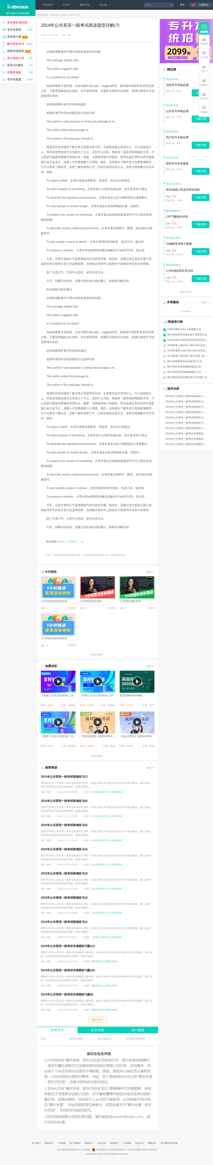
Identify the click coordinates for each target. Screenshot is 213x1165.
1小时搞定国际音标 (130, 601)
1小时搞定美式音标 (91, 601)
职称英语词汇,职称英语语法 (105, 961)
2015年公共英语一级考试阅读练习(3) (64, 873)
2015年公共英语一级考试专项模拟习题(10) (68, 970)
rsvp (43, 1038)
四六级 (103, 4)
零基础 (204, 41)
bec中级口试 (105, 1038)
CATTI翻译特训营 (177, 216)
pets (64, 15)
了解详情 (200, 118)
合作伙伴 (101, 1143)
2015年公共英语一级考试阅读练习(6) (64, 800)
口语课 (204, 55)
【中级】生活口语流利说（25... (97, 695)
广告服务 (61, 1143)
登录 (182, 4)
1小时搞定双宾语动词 (179, 270)
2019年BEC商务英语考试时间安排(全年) (189, 339)
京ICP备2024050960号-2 (69, 1149)
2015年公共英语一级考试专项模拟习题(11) (68, 946)
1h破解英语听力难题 (179, 243)
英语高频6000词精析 (131, 695)
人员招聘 (127, 1143)
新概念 (204, 82)
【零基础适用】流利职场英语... (97, 736)
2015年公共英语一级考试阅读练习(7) (64, 776)
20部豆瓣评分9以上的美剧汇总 (184, 329)
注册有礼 (204, 4)
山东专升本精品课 (177, 111)
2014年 (61, 541)
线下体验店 (75, 1143)
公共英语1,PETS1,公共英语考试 (107, 792)
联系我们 (114, 1143)
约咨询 (204, 96)
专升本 (66, 4)
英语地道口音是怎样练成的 (183, 189)
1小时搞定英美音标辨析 (54, 638)
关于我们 (36, 1143)
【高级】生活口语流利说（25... (58, 695)
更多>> (150, 571)
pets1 (71, 15)
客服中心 (89, 1143)
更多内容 (97, 1019)
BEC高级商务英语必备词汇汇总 (184, 361)
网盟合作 (152, 1143)
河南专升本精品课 (177, 84)
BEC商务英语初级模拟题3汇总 (184, 366)
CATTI (204, 68)
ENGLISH (55, 15)
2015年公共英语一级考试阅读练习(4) (64, 849)
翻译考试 (85, 4)
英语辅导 (48, 4)
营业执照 (86, 1149)
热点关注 (139, 1143)
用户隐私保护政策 (169, 1143)
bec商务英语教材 (135, 1038)
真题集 (204, 110)
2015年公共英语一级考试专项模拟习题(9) (67, 994)
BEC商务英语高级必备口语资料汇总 (187, 334)
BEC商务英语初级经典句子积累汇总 (187, 377)
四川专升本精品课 (177, 137)
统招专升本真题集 (177, 163)
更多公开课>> (186, 292)
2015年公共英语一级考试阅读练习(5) (64, 825)
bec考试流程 (76, 1038)
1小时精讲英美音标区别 (54, 601)
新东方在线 (42, 15)
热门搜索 (138, 1030)
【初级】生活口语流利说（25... (58, 736)
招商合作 (49, 1143)
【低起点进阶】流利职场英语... (137, 736)
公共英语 (72, 541)
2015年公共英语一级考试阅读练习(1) (64, 921)
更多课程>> (97, 654)
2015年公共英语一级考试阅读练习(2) (64, 897)
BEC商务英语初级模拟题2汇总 (184, 371)
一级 (82, 541)
